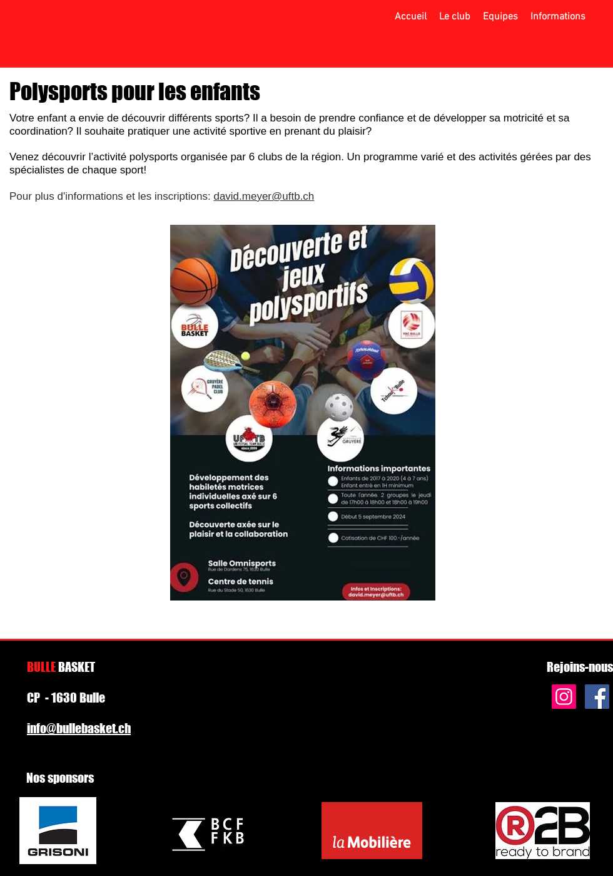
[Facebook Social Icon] (597, 696)
